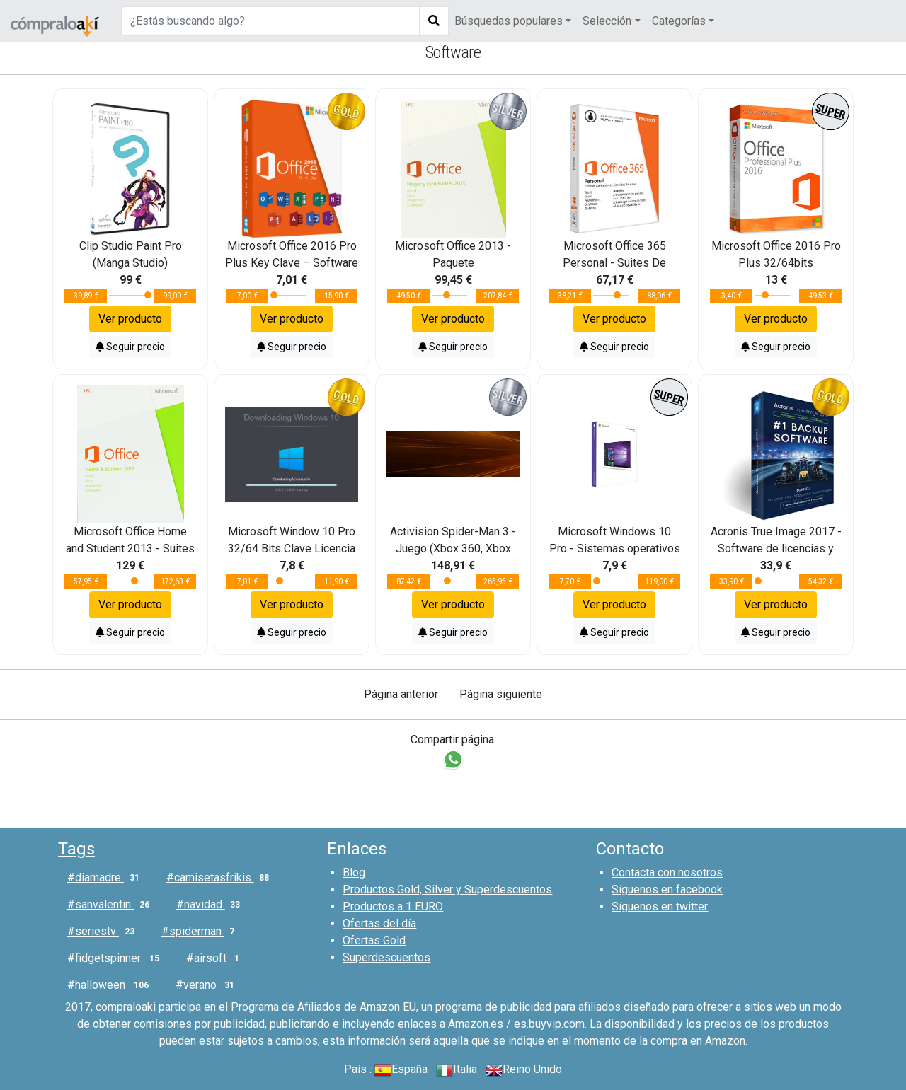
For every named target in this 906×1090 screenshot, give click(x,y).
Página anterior (401, 694)
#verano (208, 985)
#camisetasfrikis (220, 878)
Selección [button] (607, 21)
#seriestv (103, 931)
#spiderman (201, 931)
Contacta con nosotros (667, 872)
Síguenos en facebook (667, 889)
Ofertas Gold (374, 940)
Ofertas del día (379, 923)
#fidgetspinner (116, 958)
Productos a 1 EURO (393, 906)
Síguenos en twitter (660, 906)
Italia (458, 1069)
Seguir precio (130, 346)
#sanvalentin (111, 905)
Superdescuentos (386, 957)
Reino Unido (524, 1069)
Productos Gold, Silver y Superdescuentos (447, 889)
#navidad (211, 905)
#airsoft (216, 958)
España (402, 1069)
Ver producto (130, 318)
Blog (354, 872)
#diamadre (106, 878)
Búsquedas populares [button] (508, 21)
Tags (76, 849)
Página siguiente (500, 694)
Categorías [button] (679, 21)
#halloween (110, 985)
